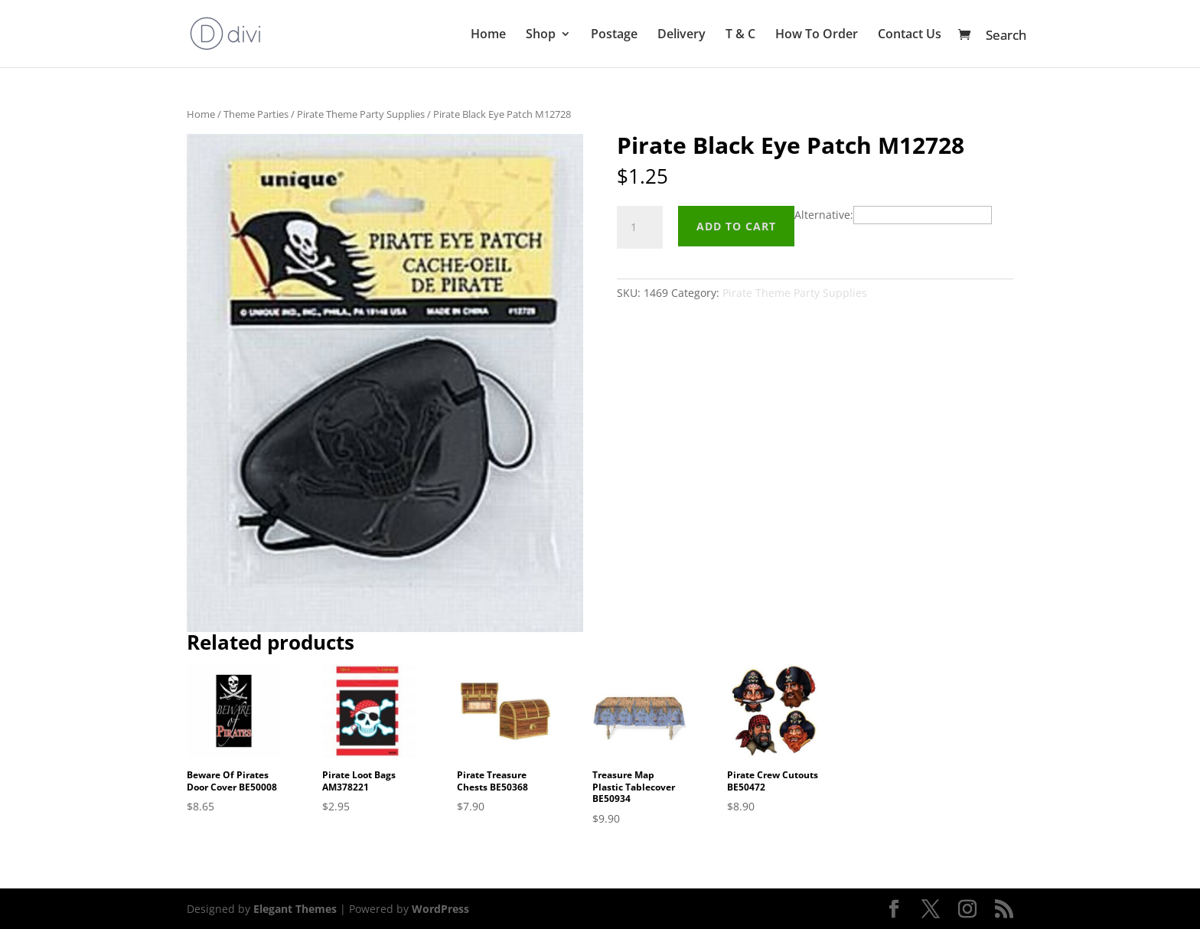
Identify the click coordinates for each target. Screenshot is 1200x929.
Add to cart (736, 226)
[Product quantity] (640, 227)
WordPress (440, 908)
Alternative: (823, 214)
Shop (541, 35)
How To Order (816, 35)
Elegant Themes (295, 908)
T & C (740, 35)
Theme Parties (256, 114)
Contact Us (909, 35)
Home (488, 35)
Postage (614, 35)
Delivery (681, 35)
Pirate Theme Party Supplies (361, 114)
